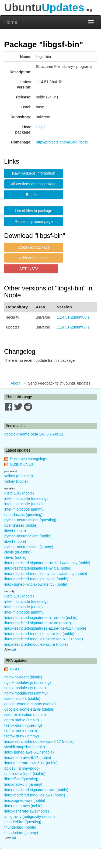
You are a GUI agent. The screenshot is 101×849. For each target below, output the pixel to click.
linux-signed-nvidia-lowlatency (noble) (35, 584)
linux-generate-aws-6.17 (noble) (31, 763)
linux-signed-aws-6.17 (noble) (29, 752)
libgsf (40, 127)
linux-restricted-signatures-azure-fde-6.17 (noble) (45, 628)
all (14, 650)
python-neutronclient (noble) (27, 536)
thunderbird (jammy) (21, 832)
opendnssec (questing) (23, 514)
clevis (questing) (18, 552)
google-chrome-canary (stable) (30, 704)
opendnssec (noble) (20, 525)
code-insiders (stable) (22, 698)
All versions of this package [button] (34, 184)
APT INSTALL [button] (31, 269)
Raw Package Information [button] (33, 173)
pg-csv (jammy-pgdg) (22, 768)
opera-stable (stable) (21, 720)
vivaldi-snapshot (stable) (24, 747)
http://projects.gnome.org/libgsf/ (62, 142)
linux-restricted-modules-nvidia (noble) (36, 579)
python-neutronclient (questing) (30, 520)
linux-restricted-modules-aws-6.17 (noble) (39, 741)
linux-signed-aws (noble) (24, 800)
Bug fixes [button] (33, 195)
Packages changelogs (28, 459)
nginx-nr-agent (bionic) (23, 677)
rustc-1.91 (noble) (19, 493)
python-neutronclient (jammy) (28, 547)
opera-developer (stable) (25, 774)
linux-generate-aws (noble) (26, 811)
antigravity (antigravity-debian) (29, 816)
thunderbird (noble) (20, 827)
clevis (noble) (15, 557)
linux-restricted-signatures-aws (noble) (36, 790)
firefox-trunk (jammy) (21, 736)
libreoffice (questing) (21, 779)
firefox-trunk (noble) (20, 731)
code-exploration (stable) (25, 715)
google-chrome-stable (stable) (29, 709)
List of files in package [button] (33, 211)
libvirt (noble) (15, 531)
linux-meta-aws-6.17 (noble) (27, 757)
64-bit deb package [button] (34, 258)
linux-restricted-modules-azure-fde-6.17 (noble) (43, 639)
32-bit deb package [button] (34, 247)
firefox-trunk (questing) (23, 725)
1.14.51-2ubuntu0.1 (73, 317)
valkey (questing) (18, 476)
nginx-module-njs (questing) (27, 682)
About (15, 383)
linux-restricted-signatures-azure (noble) (37, 623)
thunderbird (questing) (22, 822)
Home (10, 22)
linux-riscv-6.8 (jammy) (23, 784)
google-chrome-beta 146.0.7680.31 (33, 434)
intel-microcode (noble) (23, 504)
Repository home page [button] (34, 221)
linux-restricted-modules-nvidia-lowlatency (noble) (45, 573)
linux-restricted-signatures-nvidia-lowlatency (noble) (47, 563)
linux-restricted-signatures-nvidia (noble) (37, 568)
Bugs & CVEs (21, 464)
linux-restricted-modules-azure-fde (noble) (39, 634)
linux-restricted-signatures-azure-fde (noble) (41, 617)
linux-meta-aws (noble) (23, 806)
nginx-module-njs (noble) (25, 688)
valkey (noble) (16, 481)
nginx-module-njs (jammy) (26, 693)
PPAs (14, 669)
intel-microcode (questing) (26, 498)
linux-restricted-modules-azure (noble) (36, 644)
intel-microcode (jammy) (24, 509)
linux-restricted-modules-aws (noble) (34, 795)
